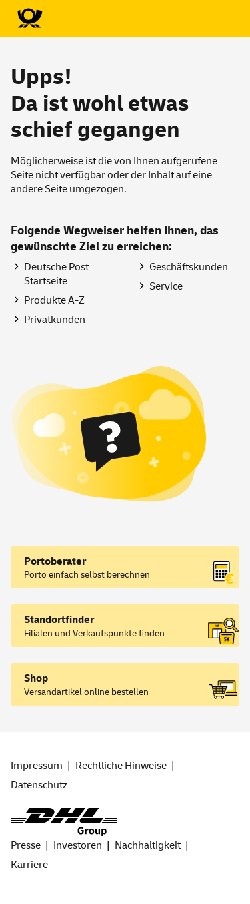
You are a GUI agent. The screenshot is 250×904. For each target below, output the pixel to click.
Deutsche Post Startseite (56, 274)
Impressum (37, 765)
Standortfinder (59, 619)
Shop (36, 678)
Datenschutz (39, 784)
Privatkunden (54, 319)
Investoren (77, 845)
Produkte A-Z (54, 300)
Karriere (29, 864)
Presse (26, 845)
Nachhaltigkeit (148, 845)
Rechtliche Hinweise (121, 765)
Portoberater (55, 561)
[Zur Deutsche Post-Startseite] (29, 18)
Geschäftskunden (188, 267)
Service (166, 286)
